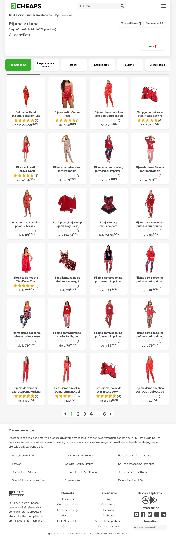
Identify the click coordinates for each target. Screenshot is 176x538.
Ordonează (154, 23)
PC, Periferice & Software (133, 472)
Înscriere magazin (108, 526)
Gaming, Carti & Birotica (79, 464)
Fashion (16, 464)
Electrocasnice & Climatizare (134, 455)
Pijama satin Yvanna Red (67, 114)
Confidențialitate (67, 504)
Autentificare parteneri (108, 521)
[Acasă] (10, 15)
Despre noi (67, 499)
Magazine (67, 515)
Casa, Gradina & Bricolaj (79, 455)
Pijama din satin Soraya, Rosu (26, 169)
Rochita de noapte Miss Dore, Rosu (26, 279)
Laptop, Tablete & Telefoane (81, 472)
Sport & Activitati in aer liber (28, 480)
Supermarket (73, 480)
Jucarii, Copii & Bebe (24, 472)
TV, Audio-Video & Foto (131, 480)
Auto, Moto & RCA (23, 455)
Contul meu (108, 504)
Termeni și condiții (67, 510)
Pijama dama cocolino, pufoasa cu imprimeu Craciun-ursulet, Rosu (108, 170)
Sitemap (108, 510)
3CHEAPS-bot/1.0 (67, 521)
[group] (152, 46)
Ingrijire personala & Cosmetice (136, 464)
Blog (108, 499)
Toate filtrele (131, 23)
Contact (67, 526)
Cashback (108, 515)
